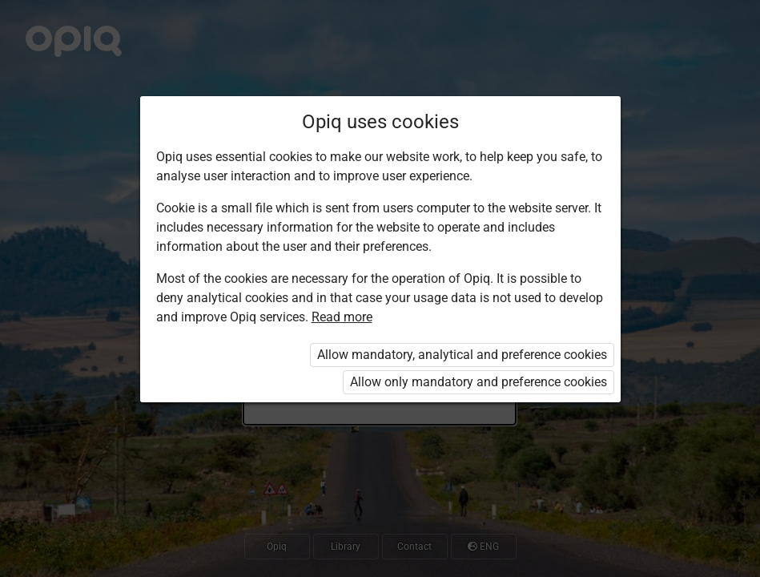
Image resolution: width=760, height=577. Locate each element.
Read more (342, 317)
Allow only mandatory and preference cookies (478, 381)
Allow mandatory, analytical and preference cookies (462, 354)
